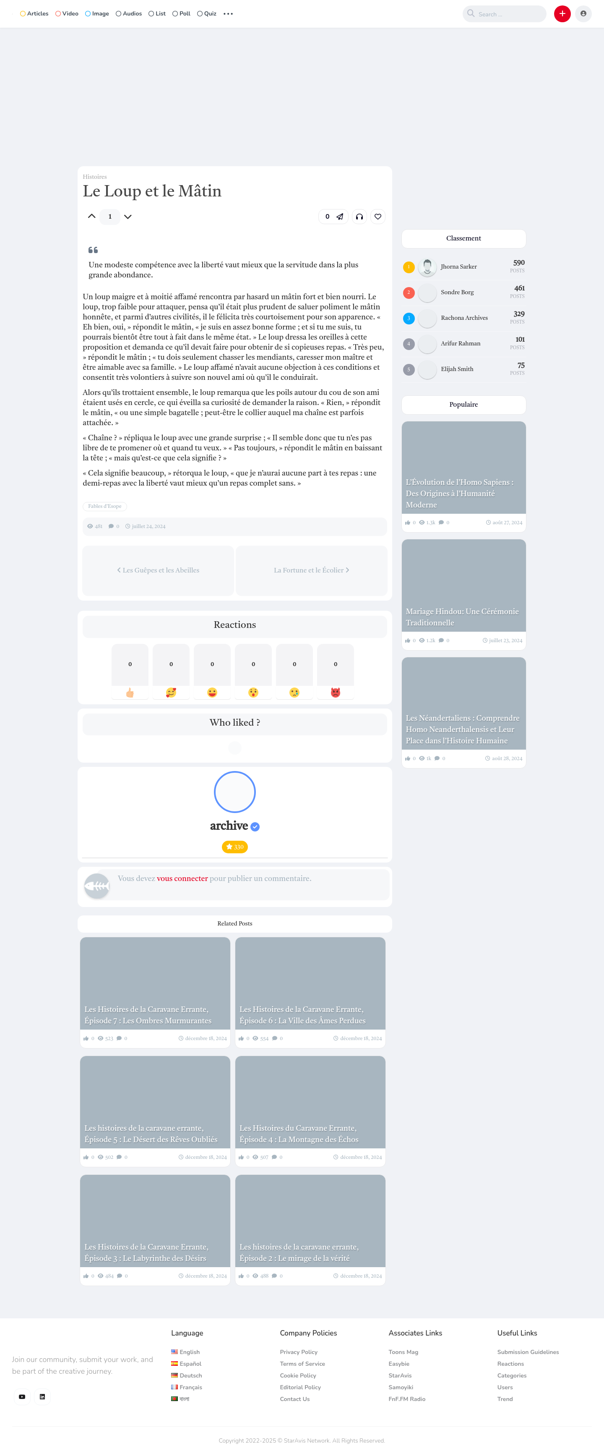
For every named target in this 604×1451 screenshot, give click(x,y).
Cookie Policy (298, 1376)
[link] (377, 216)
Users (505, 1387)
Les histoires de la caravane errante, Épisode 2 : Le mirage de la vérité (299, 1253)
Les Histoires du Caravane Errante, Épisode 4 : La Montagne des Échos (299, 1134)
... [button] (228, 12)
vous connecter (182, 879)
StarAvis (400, 1376)
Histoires (95, 177)
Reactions (510, 1364)
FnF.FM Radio (407, 1399)
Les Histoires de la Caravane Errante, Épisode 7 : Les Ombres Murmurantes (147, 1015)
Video (66, 14)
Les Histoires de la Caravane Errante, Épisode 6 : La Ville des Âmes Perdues (303, 1015)
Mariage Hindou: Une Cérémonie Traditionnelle (462, 617)
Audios (129, 14)
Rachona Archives (464, 318)
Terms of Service (302, 1364)
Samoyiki (401, 1387)
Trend (505, 1399)
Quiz (206, 14)
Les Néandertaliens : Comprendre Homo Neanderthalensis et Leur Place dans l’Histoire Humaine (463, 730)
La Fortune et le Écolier (311, 570)
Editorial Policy (300, 1387)
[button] (562, 13)
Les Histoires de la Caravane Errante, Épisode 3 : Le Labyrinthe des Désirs (146, 1253)
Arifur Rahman (461, 344)
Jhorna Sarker (459, 267)
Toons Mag (404, 1352)
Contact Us (295, 1399)
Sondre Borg (457, 292)
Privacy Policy (299, 1352)
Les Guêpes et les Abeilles (158, 570)
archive (235, 827)
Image (97, 14)
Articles (34, 14)
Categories (512, 1376)
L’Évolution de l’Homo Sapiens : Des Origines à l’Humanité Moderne (460, 494)
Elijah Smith (457, 369)
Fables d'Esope (104, 506)
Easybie (399, 1364)
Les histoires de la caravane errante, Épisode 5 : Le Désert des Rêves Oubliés (150, 1134)
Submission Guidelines (528, 1352)
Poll (181, 14)
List (157, 14)
